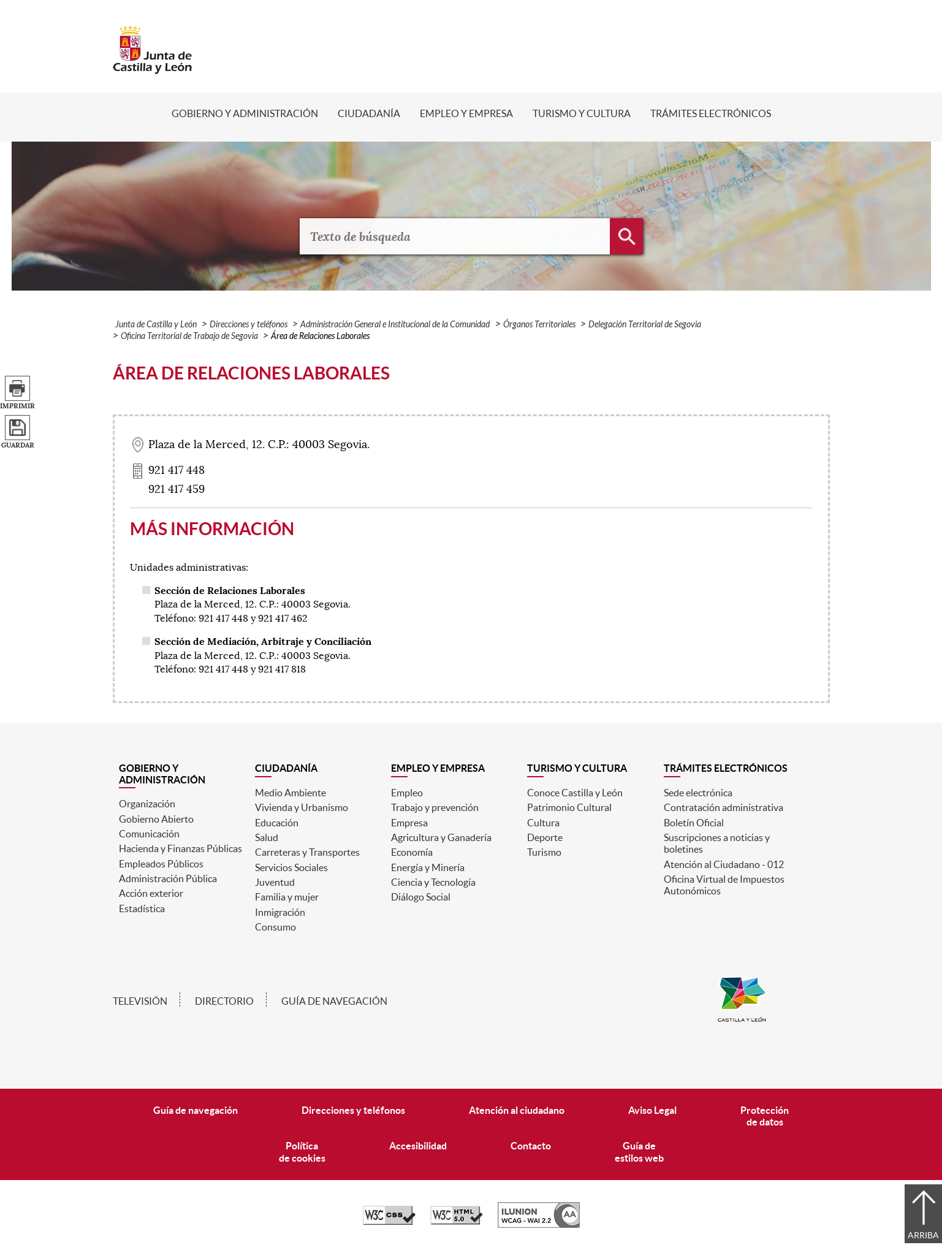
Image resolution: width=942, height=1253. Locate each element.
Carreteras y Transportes (307, 852)
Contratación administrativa (723, 807)
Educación (276, 822)
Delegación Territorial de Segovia (644, 324)
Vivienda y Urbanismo (301, 807)
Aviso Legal (652, 1110)
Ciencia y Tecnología (433, 882)
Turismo (544, 852)
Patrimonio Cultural (569, 807)
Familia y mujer (287, 896)
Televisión (140, 1001)
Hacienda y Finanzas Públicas (180, 848)
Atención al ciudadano (516, 1110)
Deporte (545, 837)
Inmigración (280, 912)
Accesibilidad (418, 1145)
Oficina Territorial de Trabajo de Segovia (189, 336)
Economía (412, 852)
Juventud (275, 882)
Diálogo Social (420, 896)
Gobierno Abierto (156, 819)
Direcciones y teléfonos (248, 324)
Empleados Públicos (161, 863)
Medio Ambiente (290, 792)
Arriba (923, 1235)
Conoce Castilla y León (575, 792)
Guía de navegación (334, 1001)
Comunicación (149, 833)
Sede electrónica (698, 792)
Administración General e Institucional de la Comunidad (395, 324)
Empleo (407, 792)
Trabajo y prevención (435, 807)
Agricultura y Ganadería (441, 837)
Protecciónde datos (764, 1116)
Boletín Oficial (694, 822)
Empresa (409, 822)
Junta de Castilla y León (156, 324)
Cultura (543, 822)
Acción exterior (151, 893)
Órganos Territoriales (539, 324)
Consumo (275, 926)
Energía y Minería (428, 867)
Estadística (142, 908)
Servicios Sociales (291, 867)
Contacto (531, 1145)
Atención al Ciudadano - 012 (724, 864)
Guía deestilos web (639, 1151)
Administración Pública (168, 878)
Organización (147, 803)
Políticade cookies (302, 1151)
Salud (266, 837)
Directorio (224, 1001)
